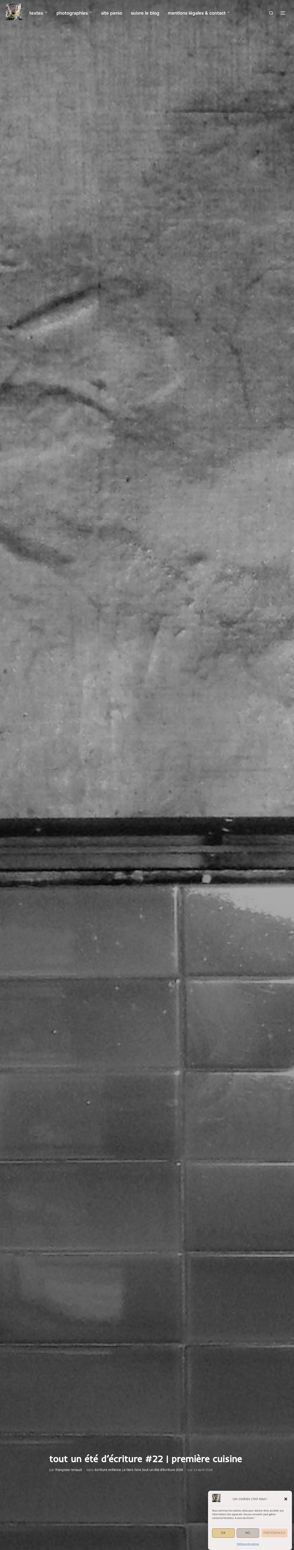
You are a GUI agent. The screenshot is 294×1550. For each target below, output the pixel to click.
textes (38, 13)
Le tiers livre (131, 1470)
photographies (74, 13)
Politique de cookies (248, 1544)
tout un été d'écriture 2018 (162, 1470)
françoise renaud (68, 1470)
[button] (286, 1499)
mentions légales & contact (199, 13)
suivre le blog (145, 13)
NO (248, 1533)
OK (223, 1533)
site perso (111, 13)
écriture (101, 1470)
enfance (114, 1470)
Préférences (274, 1533)
